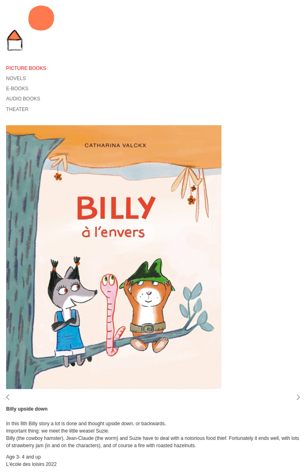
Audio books (23, 99)
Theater (17, 109)
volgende (296, 397)
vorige (10, 397)
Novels (16, 78)
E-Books (17, 88)
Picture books (26, 68)
